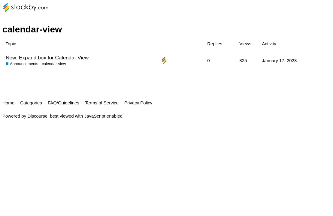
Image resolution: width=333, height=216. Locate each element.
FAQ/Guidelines (63, 102)
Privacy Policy (138, 102)
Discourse (37, 115)
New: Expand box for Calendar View (47, 58)
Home (8, 102)
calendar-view (54, 64)
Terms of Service (102, 102)
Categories (31, 102)
